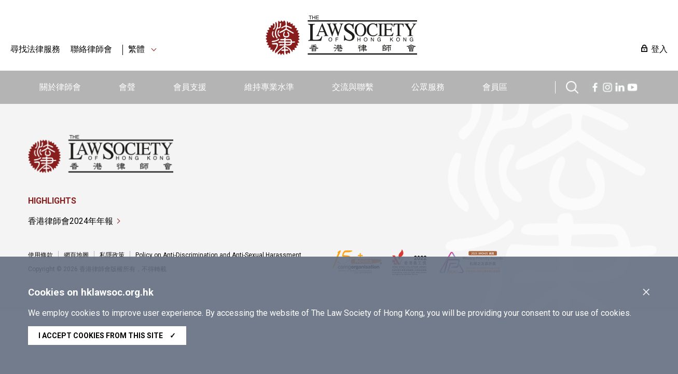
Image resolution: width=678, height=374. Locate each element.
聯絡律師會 (91, 49)
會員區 (494, 87)
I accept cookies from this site (107, 335)
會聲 (127, 87)
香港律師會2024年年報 (70, 221)
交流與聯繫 (352, 87)
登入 (659, 49)
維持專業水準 (269, 87)
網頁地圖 (76, 255)
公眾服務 (428, 87)
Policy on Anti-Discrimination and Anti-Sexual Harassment (218, 255)
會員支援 (189, 87)
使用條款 (40, 255)
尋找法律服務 (35, 49)
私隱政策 (112, 255)
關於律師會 (60, 87)
